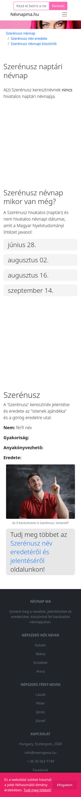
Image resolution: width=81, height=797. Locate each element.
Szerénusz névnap (20, 33)
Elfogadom (64, 785)
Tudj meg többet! (37, 790)
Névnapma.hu (24, 14)
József (40, 720)
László (40, 694)
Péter (40, 703)
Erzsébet (40, 662)
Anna (40, 671)
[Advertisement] (40, 147)
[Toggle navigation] (65, 14)
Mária (40, 653)
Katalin (40, 645)
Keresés (58, 5)
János (40, 712)
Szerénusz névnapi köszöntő (34, 43)
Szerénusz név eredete (29, 38)
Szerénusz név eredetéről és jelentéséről (31, 552)
